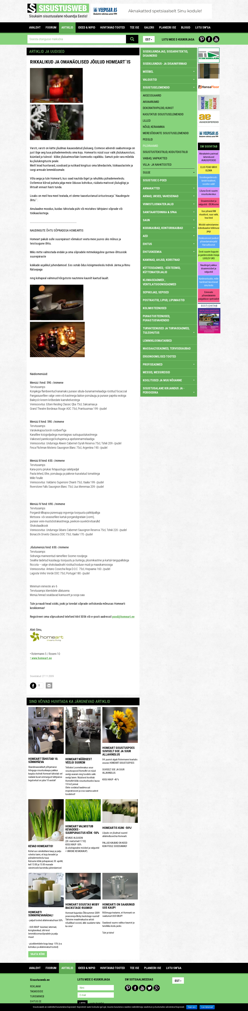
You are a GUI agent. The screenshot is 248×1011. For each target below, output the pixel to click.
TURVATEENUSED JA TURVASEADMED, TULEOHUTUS (169, 330)
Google (156, 988)
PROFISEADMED (169, 364)
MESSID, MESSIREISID (156, 372)
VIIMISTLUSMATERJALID (169, 204)
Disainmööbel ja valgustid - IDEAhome (209, 203)
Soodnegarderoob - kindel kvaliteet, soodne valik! (208, 180)
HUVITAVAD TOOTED (112, 27)
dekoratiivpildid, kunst (158, 108)
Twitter (149, 988)
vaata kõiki (37, 954)
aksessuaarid (152, 95)
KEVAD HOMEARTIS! (40, 846)
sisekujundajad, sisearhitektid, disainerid (165, 54)
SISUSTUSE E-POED (155, 180)
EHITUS (169, 244)
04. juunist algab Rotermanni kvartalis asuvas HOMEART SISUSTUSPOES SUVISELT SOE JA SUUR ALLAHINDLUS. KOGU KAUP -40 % (119, 769)
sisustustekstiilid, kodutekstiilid (165, 152)
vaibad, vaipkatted (155, 158)
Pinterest (202, 39)
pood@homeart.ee (123, 616)
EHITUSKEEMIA (169, 252)
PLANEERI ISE (167, 27)
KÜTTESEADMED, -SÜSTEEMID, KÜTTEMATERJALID (162, 270)
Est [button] (148, 39)
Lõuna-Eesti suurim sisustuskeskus (209, 193)
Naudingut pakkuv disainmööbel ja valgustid (208, 268)
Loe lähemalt (207, 1007)
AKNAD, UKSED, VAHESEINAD (169, 196)
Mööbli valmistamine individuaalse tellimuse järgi (208, 228)
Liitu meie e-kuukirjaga (178, 39)
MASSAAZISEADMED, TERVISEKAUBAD (167, 348)
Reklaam (35, 986)
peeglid (148, 139)
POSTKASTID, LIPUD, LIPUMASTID (164, 300)
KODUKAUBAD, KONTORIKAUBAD (169, 228)
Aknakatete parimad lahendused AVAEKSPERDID (208, 157)
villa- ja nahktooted (157, 164)
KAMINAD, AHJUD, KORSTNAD (161, 260)
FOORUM (51, 27)
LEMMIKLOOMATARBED (157, 340)
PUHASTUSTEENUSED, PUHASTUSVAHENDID (156, 318)
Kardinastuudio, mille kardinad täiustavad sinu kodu (209, 282)
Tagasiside (36, 991)
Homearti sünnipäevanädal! (40, 913)
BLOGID (185, 27)
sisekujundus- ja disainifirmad (165, 63)
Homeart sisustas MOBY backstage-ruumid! (82, 906)
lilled (147, 120)
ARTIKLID (67, 27)
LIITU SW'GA (203, 27)
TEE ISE (134, 27)
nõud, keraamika (154, 126)
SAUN (169, 220)
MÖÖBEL (169, 71)
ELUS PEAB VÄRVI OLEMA (208, 169)
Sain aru (192, 1007)
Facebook (209, 39)
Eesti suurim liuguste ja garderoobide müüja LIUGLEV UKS (208, 255)
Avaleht (35, 27)
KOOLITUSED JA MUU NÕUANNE (169, 380)
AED (169, 236)
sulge (169, 172)
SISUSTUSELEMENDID (169, 87)
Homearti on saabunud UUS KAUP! (118, 906)
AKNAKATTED (169, 188)
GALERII (149, 27)
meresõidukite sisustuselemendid (166, 133)
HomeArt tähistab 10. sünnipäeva (43, 760)
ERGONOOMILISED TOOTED (159, 356)
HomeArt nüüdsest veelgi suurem (78, 760)
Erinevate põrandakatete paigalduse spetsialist (208, 295)
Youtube (216, 39)
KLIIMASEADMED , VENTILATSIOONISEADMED (159, 282)
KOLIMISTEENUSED (154, 308)
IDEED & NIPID (86, 27)
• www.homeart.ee (41, 658)
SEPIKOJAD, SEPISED (156, 292)
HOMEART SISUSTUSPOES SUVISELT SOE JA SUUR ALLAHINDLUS (118, 751)
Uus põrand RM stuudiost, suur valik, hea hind (208, 214)
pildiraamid (150, 146)
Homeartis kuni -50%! (117, 828)
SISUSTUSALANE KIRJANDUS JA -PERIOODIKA (169, 390)
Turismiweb (37, 996)
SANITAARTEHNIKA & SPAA (169, 212)
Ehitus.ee (35, 1001)
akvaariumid (151, 102)
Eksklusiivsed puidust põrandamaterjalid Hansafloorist (209, 241)
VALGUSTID (169, 79)
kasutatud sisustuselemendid (163, 114)
